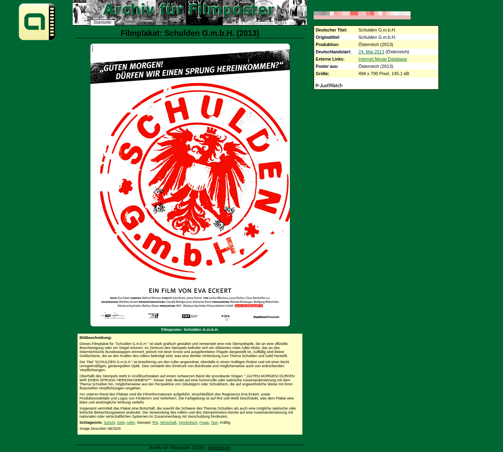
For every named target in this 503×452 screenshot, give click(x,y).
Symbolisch (187, 422)
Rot (155, 422)
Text (214, 422)
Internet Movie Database (382, 59)
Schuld (109, 422)
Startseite (102, 22)
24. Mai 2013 (371, 51)
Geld (121, 422)
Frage (204, 422)
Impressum (219, 447)
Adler (130, 422)
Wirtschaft (168, 422)
